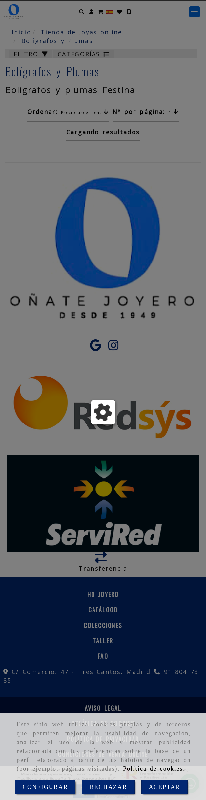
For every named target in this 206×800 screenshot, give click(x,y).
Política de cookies (153, 769)
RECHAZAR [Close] (108, 787)
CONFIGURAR (45, 787)
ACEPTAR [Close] (164, 787)
